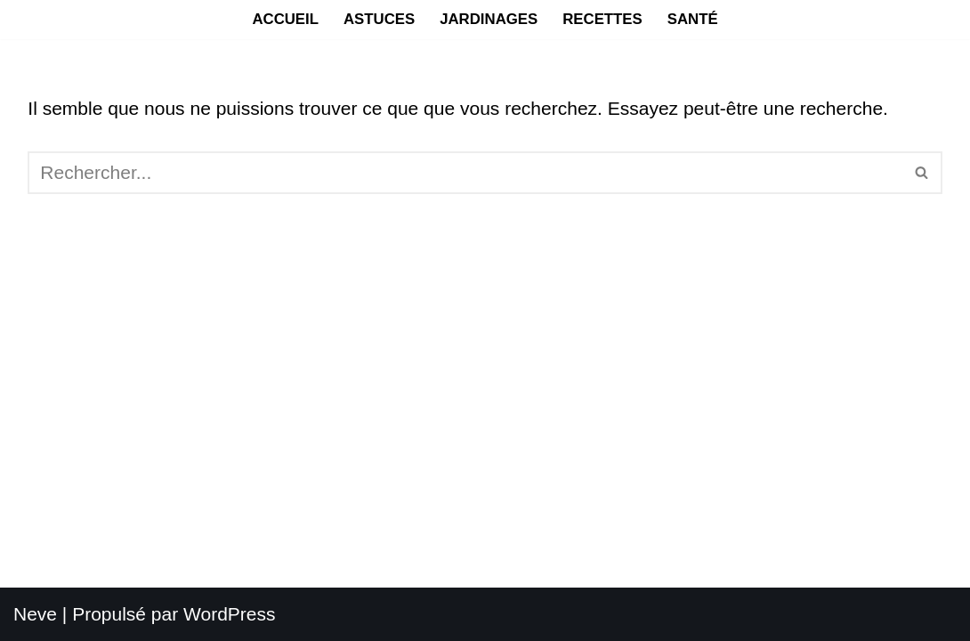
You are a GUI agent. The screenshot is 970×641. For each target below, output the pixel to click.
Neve (35, 614)
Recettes (602, 19)
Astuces (379, 19)
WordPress (229, 614)
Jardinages (489, 19)
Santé (692, 19)
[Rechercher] (464, 172)
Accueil (285, 19)
